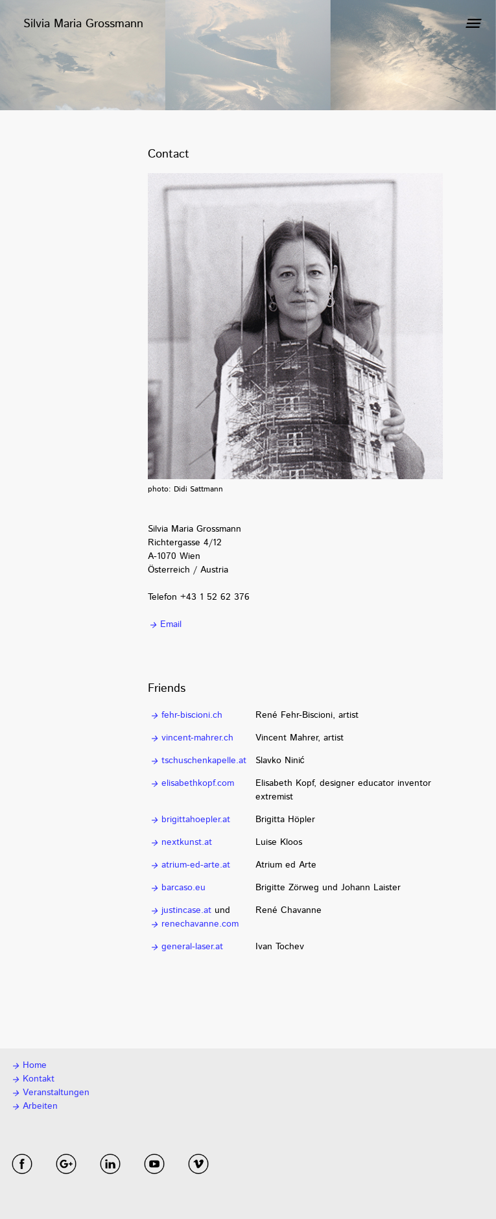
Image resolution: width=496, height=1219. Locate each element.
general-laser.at (186, 946)
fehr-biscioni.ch (185, 715)
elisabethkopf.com (191, 783)
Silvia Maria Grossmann (83, 24)
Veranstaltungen (49, 1092)
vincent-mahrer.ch (191, 737)
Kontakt (32, 1078)
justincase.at (180, 910)
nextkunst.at (180, 842)
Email (165, 624)
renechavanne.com (194, 923)
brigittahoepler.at (189, 819)
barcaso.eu (177, 887)
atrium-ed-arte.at (189, 864)
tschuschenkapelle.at (197, 760)
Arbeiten (34, 1106)
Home (28, 1065)
